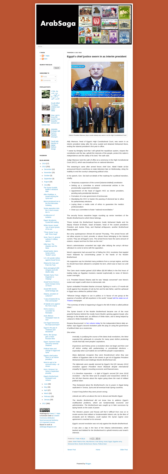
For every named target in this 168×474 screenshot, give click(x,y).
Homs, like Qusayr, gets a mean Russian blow (50, 337)
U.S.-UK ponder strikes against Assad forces (52, 259)
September (48, 179)
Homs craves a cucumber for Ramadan (49, 311)
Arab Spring (99, 441)
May (45, 387)
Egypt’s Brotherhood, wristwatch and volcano (51, 378)
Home (40, 46)
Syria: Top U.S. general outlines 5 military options (52, 239)
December (48, 169)
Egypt (110, 441)
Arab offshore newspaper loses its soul (51, 318)
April (46, 390)
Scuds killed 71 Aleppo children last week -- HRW (55, 107)
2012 (44, 403)
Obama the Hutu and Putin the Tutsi (51, 264)
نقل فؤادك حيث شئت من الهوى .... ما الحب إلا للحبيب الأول (55, 95)
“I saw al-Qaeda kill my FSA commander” (52, 300)
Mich (45, 59)
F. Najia (77, 438)
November (48, 172)
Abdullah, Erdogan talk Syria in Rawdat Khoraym (55, 133)
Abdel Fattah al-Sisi (79, 441)
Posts (44, 76)
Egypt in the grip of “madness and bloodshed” (50, 330)
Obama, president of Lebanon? (51, 295)
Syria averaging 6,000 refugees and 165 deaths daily (51, 270)
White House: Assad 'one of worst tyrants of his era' (52, 227)
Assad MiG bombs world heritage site (51, 290)
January (47, 399)
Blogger (88, 464)
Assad (105, 441)
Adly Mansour (90, 441)
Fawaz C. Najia (54, 413)
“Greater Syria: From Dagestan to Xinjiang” (51, 277)
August (46, 182)
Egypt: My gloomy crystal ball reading (51, 221)
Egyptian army (117, 441)
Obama (95, 444)
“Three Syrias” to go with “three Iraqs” (51, 233)
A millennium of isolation (49, 216)
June (46, 384)
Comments (46, 80)
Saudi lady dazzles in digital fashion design (54, 145)
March (46, 393)
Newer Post (72, 450)
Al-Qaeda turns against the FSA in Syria (52, 305)
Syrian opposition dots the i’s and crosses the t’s (51, 210)
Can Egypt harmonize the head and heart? (52, 324)
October (47, 175)
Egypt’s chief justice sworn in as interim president (51, 357)
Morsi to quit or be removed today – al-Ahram (51, 364)
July (45, 185)
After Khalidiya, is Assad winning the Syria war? (51, 196)
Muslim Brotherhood (85, 444)
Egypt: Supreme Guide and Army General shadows (52, 343)
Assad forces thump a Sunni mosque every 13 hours (52, 284)
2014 (44, 163)
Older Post (124, 450)
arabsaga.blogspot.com (48, 427)
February (47, 396)
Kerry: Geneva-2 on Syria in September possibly (51, 371)
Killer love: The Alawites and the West (50, 246)
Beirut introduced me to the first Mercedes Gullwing (52, 203)
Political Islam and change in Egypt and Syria (52, 350)
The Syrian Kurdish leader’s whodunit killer (51, 189)
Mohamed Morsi (73, 444)
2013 (44, 166)
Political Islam (102, 444)
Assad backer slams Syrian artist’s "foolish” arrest (51, 253)
